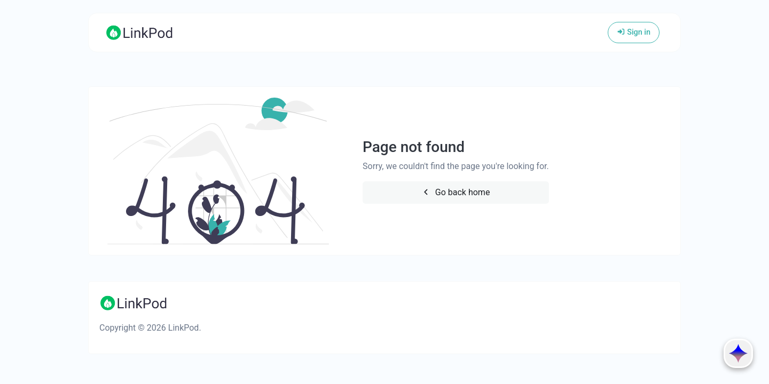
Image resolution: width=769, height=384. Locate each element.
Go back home (455, 192)
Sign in (633, 32)
